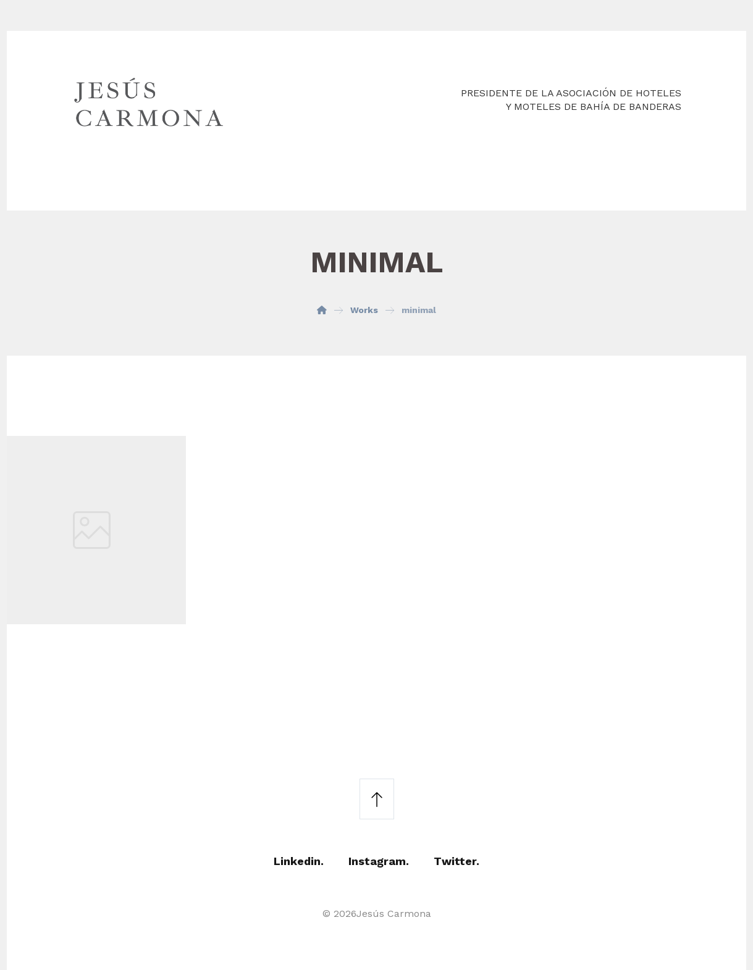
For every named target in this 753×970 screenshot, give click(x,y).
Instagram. (378, 861)
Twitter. (456, 861)
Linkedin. (299, 861)
